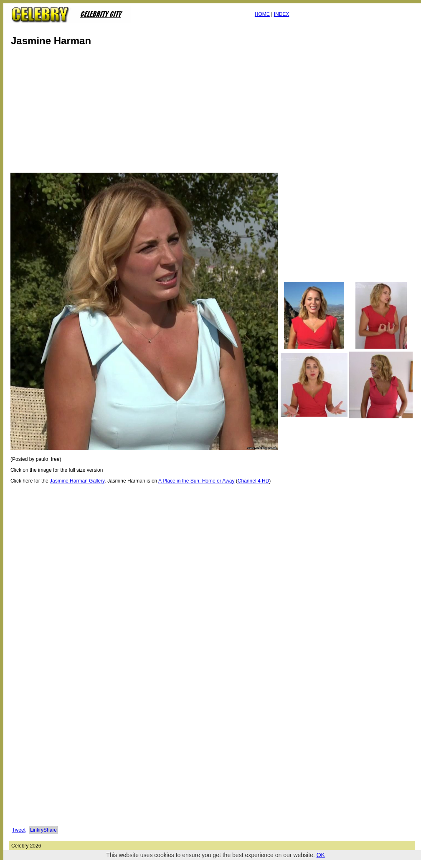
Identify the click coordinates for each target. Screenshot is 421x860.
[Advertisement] (146, 111)
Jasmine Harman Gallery (77, 481)
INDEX (281, 14)
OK (321, 855)
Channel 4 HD (253, 481)
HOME (262, 14)
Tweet (18, 830)
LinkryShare (43, 830)
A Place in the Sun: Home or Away (196, 481)
